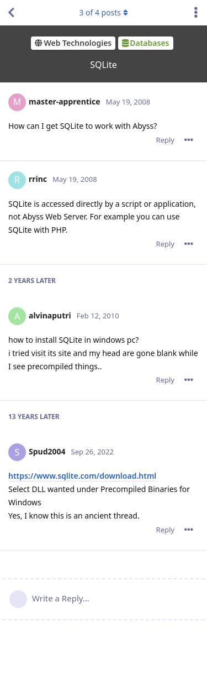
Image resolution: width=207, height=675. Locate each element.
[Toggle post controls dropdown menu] (189, 140)
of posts (103, 12)
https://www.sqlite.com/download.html (82, 475)
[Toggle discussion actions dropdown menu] (196, 12)
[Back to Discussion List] (11, 12)
